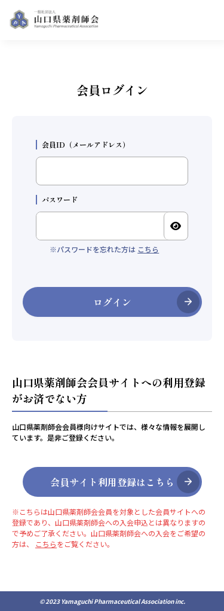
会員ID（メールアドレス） (83, 144)
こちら (148, 249)
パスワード (57, 199)
